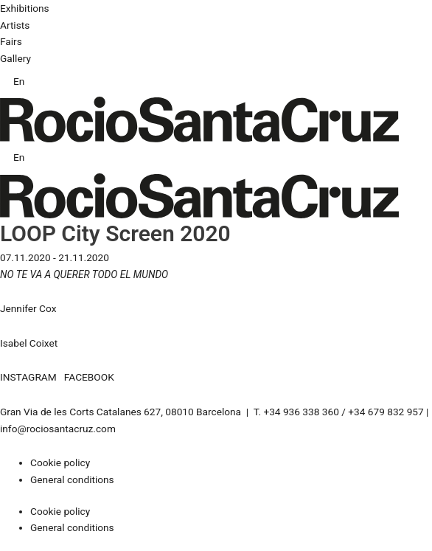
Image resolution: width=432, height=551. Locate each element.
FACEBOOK (89, 377)
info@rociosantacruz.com (58, 428)
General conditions (72, 479)
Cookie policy (60, 462)
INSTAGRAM (28, 377)
